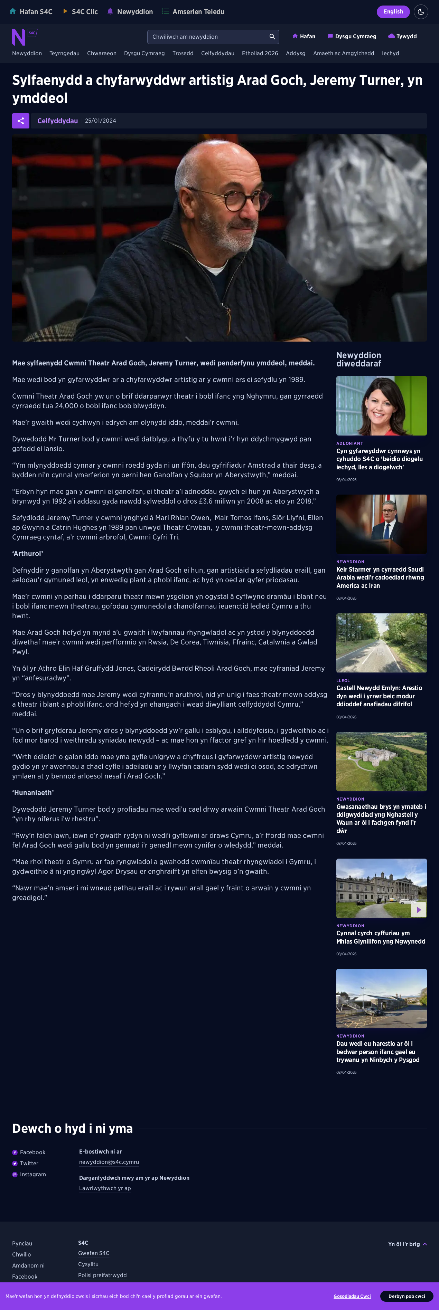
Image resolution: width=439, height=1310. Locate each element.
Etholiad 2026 (260, 54)
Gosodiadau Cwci (352, 1296)
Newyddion (27, 54)
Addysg (296, 54)
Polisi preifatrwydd (102, 1275)
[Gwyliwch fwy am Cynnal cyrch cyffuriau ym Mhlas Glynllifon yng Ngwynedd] (381, 888)
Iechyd (390, 54)
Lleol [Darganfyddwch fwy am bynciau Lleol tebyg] (343, 680)
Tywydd (402, 36)
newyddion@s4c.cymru (109, 1162)
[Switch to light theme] (421, 12)
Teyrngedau (64, 54)
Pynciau (22, 1243)
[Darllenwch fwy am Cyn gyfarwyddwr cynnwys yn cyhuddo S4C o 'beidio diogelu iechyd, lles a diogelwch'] (381, 406)
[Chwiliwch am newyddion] (207, 37)
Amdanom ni (28, 1265)
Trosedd (183, 54)
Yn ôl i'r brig (407, 1244)
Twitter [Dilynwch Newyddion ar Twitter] (25, 1163)
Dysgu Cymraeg (351, 36)
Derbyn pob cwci (407, 1296)
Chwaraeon (101, 54)
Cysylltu (88, 1264)
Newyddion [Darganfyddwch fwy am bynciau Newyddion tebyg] (350, 562)
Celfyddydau (217, 54)
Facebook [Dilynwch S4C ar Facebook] (25, 1276)
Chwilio (21, 1254)
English (393, 11)
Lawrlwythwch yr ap (105, 1188)
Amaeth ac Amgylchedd (343, 54)
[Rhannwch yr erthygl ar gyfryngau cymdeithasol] (20, 120)
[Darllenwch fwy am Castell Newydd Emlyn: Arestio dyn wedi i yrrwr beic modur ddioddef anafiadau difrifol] (381, 643)
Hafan (303, 36)
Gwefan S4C (94, 1253)
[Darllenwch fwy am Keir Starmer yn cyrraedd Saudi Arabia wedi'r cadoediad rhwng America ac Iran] (381, 524)
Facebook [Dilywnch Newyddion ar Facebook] (29, 1152)
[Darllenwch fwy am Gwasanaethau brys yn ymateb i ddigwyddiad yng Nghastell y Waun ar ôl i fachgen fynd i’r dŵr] (381, 761)
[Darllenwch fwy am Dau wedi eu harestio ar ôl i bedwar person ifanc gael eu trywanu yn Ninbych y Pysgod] (381, 998)
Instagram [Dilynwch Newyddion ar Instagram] (29, 1174)
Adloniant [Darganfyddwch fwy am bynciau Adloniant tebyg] (349, 443)
